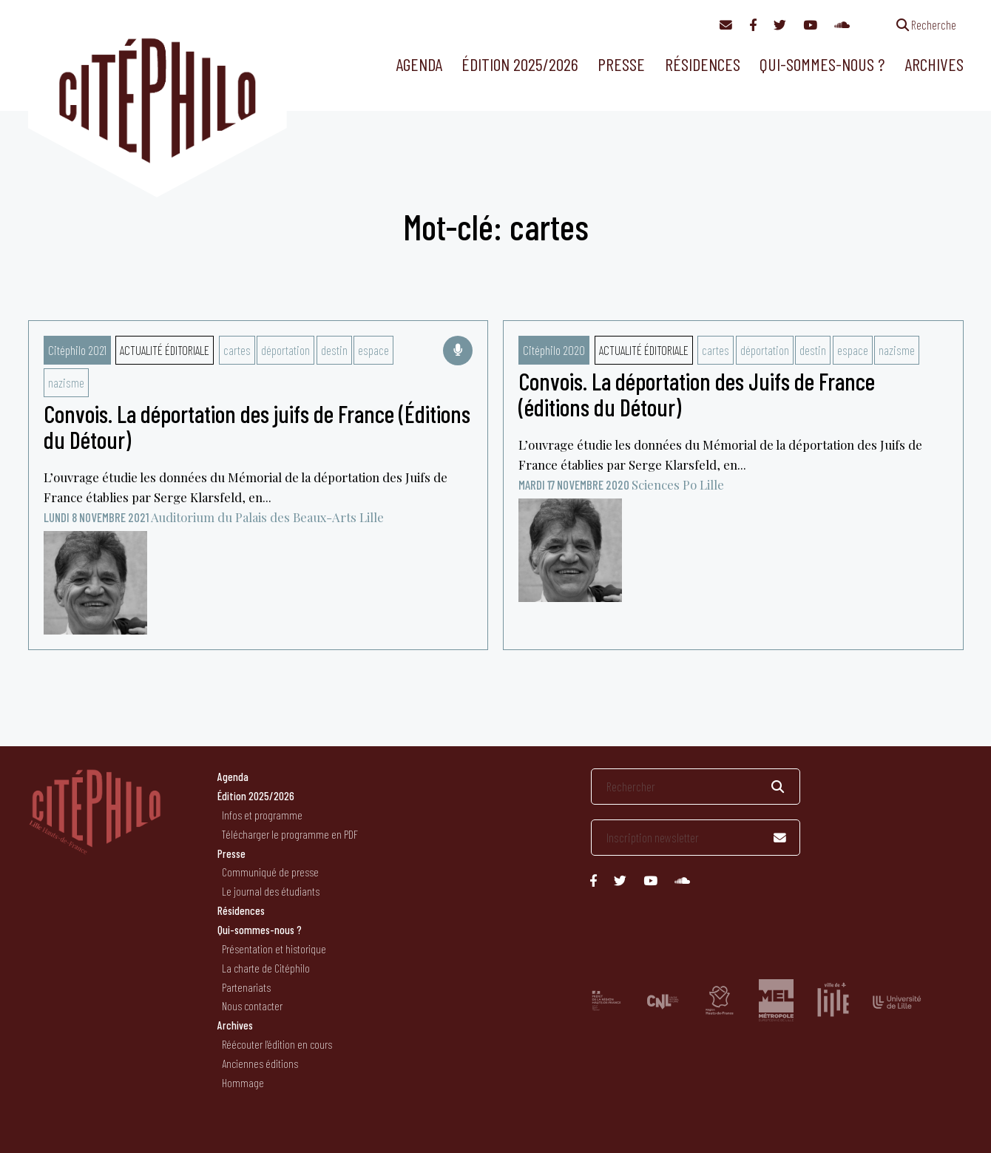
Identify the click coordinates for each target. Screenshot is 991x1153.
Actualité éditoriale (164, 349)
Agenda (419, 64)
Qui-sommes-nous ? (822, 64)
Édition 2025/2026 (519, 64)
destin (334, 349)
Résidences (702, 64)
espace (373, 349)
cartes (237, 349)
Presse (621, 64)
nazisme (66, 382)
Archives (934, 64)
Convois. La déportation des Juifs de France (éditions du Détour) (696, 394)
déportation (285, 349)
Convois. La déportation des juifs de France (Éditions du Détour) (257, 426)
